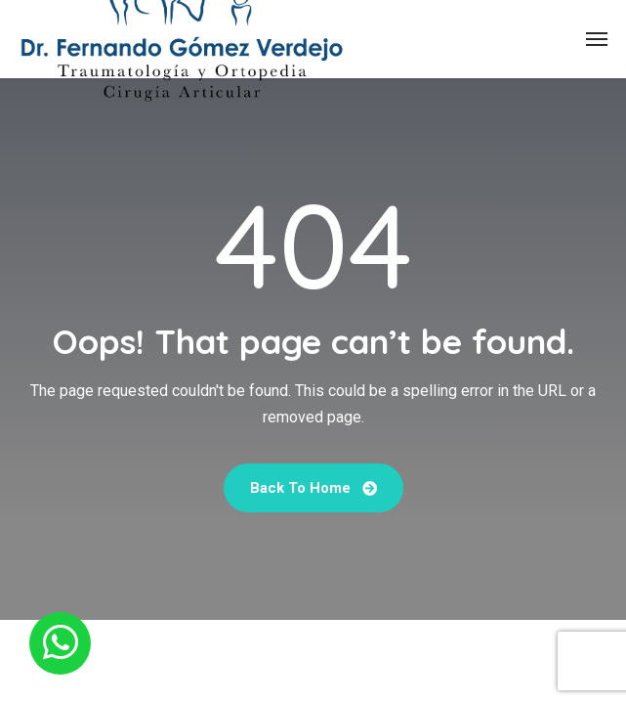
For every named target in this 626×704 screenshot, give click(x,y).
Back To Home (313, 488)
